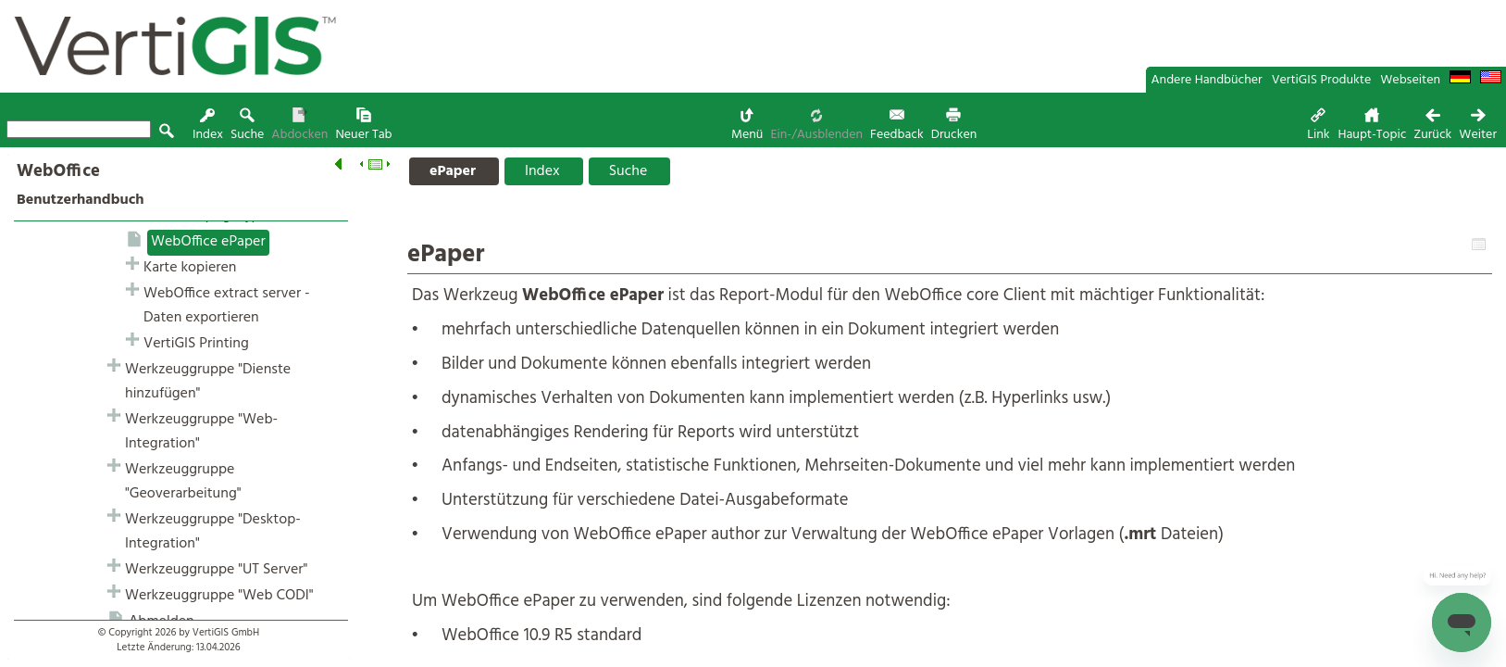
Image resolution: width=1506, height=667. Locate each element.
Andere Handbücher (1207, 80)
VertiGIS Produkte (1322, 80)
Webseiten (1410, 80)
